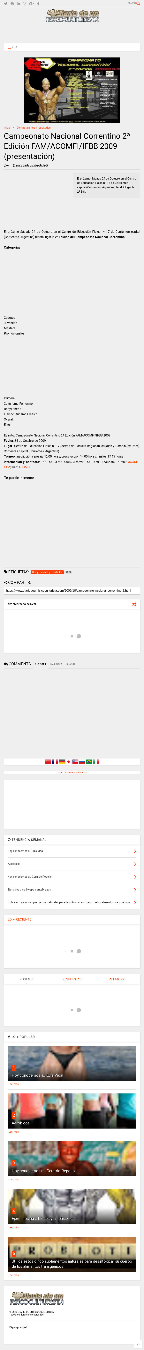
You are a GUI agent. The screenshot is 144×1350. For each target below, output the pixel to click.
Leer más (14, 1084)
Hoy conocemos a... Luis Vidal (37, 1075)
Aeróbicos (21, 1123)
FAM (7, 467)
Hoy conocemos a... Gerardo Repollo (43, 1171)
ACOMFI (134, 462)
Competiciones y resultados (34, 127)
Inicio (7, 127)
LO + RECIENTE (19, 919)
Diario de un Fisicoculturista (72, 772)
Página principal (18, 1327)
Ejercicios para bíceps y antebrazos (42, 1218)
